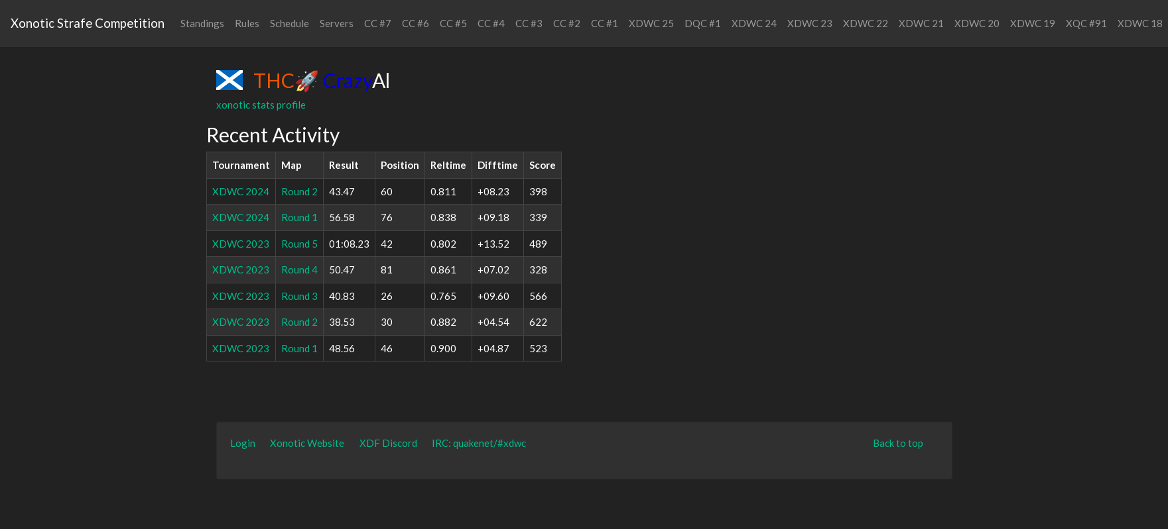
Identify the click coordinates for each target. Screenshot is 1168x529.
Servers (337, 23)
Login (242, 443)
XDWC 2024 (240, 191)
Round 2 (299, 191)
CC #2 (566, 23)
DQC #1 (702, 23)
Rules (247, 23)
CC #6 (415, 23)
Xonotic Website (307, 443)
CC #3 (529, 23)
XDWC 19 (1032, 23)
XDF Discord (388, 443)
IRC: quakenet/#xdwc (479, 443)
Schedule (289, 23)
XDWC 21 (921, 23)
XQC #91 (1086, 23)
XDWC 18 (1140, 23)
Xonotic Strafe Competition (87, 22)
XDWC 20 (977, 23)
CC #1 (604, 23)
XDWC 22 (865, 23)
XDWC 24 (754, 23)
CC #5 (453, 23)
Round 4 (299, 269)
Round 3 (299, 296)
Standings (202, 23)
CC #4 (491, 23)
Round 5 (299, 244)
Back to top (898, 443)
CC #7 (377, 23)
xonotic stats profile (261, 105)
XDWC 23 (809, 23)
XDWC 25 (651, 23)
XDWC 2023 (240, 244)
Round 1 (299, 217)
